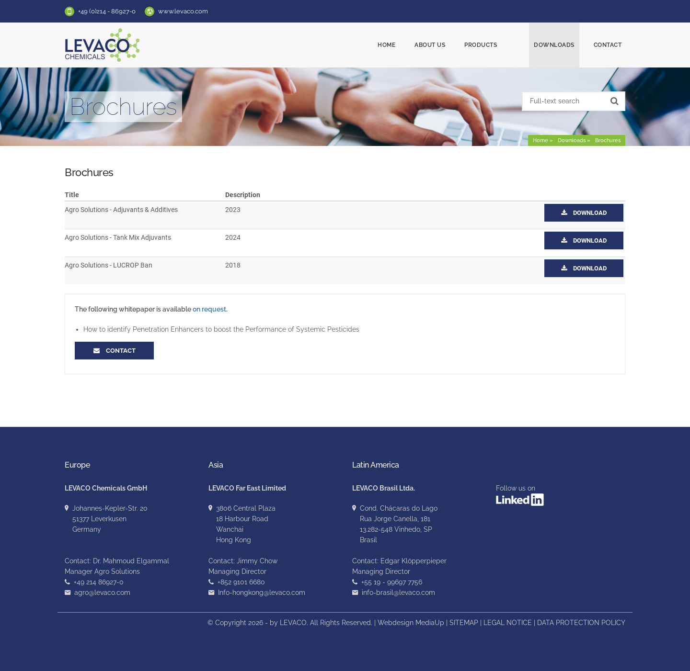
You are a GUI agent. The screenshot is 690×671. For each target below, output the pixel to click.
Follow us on (520, 495)
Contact (608, 45)
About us (447, 45)
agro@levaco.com (102, 592)
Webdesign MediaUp (411, 622)
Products (498, 45)
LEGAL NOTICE (507, 622)
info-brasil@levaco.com (398, 592)
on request (209, 309)
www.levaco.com (183, 11)
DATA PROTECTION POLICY (581, 622)
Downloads (554, 45)
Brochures (608, 140)
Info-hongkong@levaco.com (261, 592)
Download (584, 212)
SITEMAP (463, 622)
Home (404, 45)
